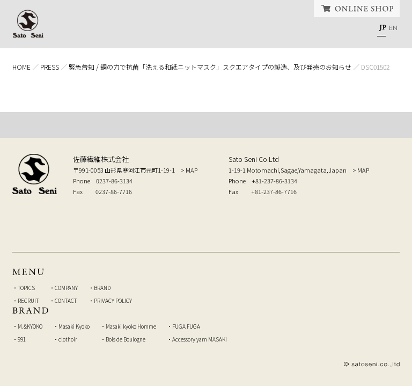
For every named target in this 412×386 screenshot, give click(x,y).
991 (22, 339)
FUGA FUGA (186, 326)
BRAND (225, 29)
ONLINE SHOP (357, 8)
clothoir (67, 339)
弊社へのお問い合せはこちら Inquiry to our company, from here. (333, 216)
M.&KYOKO (30, 326)
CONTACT (333, 29)
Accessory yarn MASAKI (199, 339)
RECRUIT (275, 29)
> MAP (189, 170)
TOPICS (118, 29)
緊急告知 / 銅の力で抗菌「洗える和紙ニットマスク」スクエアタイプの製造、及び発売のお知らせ (210, 66)
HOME (75, 29)
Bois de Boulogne (125, 339)
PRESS (49, 66)
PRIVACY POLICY (113, 300)
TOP (206, 125)
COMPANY (172, 29)
